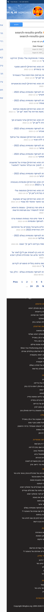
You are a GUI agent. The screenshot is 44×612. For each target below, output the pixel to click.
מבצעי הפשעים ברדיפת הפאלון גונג (26, 410)
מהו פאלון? (36, 318)
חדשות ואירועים (33, 326)
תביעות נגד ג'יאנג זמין (32, 464)
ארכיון (38, 592)
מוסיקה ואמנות (34, 536)
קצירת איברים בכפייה (32, 400)
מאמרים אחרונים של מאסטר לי (28, 551)
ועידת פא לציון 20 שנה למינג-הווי (27, 518)
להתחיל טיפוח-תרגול (32, 477)
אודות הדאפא (34, 304)
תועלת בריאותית (34, 312)
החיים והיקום (35, 539)
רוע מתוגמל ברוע (34, 454)
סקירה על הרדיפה (33, 383)
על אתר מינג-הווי (34, 588)
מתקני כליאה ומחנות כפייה (30, 397)
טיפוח (37, 469)
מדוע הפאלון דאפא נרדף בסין (29, 386)
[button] (36, 49)
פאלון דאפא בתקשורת (31, 355)
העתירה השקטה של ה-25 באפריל (27, 419)
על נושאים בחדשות (33, 369)
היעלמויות (36, 393)
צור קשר (37, 585)
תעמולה (37, 415)
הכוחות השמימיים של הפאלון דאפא (26, 487)
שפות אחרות (34, 598)
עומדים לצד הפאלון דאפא (30, 494)
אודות (37, 580)
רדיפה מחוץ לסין (34, 407)
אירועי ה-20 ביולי (33, 341)
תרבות (37, 528)
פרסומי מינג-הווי (17, 1)
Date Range (31, 46)
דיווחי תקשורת (35, 362)
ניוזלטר (37, 574)
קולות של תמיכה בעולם (31, 365)
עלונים (38, 567)
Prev (8, 282)
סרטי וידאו (36, 560)
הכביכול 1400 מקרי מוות (31, 423)
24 (24, 286)
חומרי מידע (35, 556)
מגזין (38, 570)
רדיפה (37, 375)
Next (38, 286)
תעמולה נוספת (35, 430)
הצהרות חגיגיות (34, 458)
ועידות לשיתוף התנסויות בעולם (28, 508)
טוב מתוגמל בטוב (33, 451)
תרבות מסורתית (34, 532)
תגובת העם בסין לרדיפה (31, 447)
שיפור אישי (36, 504)
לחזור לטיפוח (35, 484)
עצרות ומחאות (35, 331)
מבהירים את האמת (33, 497)
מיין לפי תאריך (30, 42)
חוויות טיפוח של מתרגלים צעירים (27, 490)
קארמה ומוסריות (33, 440)
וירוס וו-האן (36, 433)
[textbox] (26, 49)
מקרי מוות (36, 390)
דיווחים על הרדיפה (33, 404)
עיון (38, 544)
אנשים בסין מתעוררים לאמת (29, 461)
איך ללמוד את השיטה (32, 315)
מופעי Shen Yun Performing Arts (27, 348)
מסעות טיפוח (35, 501)
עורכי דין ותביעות (34, 444)
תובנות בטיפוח (34, 515)
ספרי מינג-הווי (35, 563)
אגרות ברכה (35, 358)
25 (31, 286)
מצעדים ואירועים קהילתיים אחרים (27, 351)
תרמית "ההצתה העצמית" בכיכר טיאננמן (25, 426)
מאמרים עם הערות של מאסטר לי (27, 511)
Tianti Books (7, 1)
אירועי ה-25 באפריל (32, 338)
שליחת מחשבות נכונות (31, 480)
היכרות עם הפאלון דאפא (31, 308)
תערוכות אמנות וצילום (32, 344)
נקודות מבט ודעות (33, 522)
